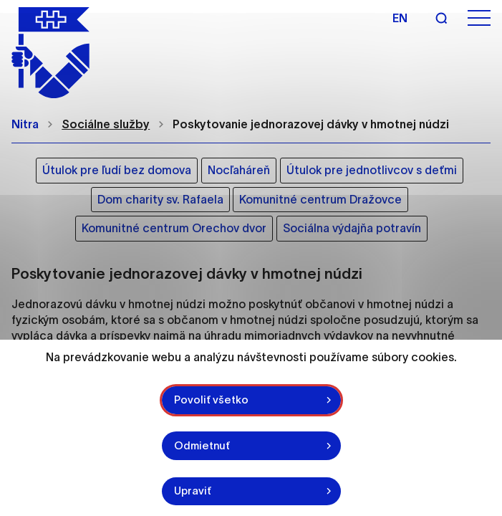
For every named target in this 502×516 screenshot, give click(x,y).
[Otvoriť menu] (479, 18)
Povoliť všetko (211, 399)
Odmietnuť (202, 445)
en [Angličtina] (399, 17)
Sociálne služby (106, 124)
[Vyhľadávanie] (441, 18)
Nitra (25, 124)
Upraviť (192, 490)
